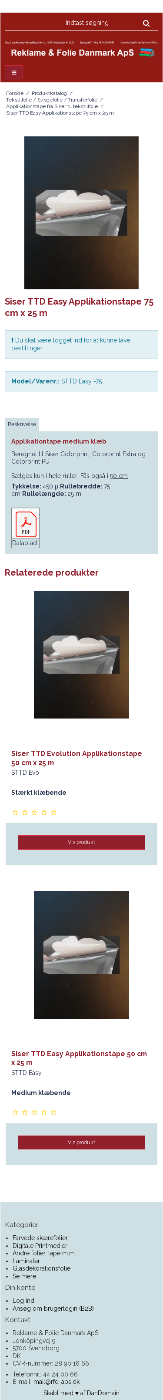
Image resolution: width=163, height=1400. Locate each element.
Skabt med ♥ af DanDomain (81, 1393)
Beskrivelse (22, 424)
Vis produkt (81, 842)
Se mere (24, 1276)
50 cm (119, 475)
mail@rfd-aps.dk (56, 1381)
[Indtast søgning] (107, 22)
